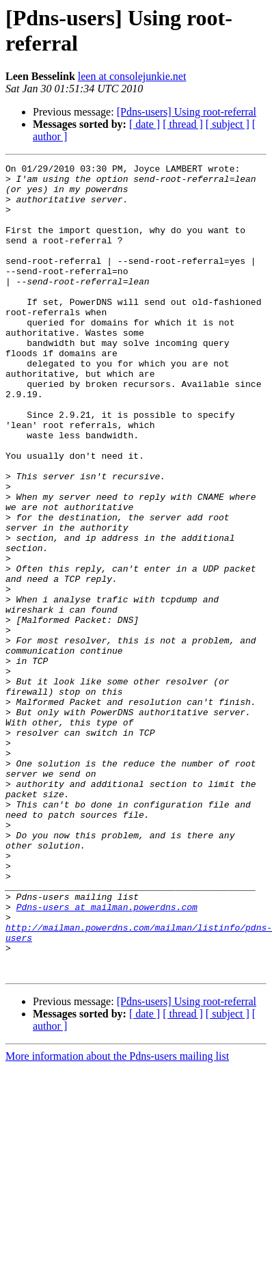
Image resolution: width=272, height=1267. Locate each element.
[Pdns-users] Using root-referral (186, 112)
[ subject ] (227, 124)
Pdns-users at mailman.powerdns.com (107, 1056)
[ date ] (144, 124)
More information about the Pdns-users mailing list (117, 1218)
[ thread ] (183, 124)
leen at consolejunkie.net (132, 76)
